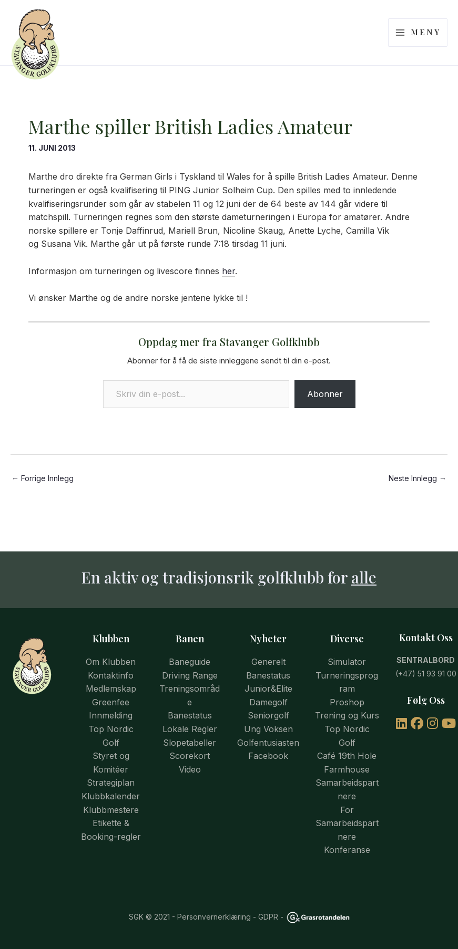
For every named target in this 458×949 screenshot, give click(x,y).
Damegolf (268, 702)
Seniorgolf (268, 715)
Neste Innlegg (417, 494)
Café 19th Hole (346, 755)
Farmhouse (347, 769)
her (228, 287)
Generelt (268, 661)
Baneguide (189, 661)
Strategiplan (111, 782)
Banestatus (190, 715)
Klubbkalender (111, 796)
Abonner (325, 410)
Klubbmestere (111, 810)
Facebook (268, 755)
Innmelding (111, 715)
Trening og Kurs (347, 715)
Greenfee (110, 702)
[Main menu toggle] (417, 41)
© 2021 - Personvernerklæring (197, 916)
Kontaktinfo (111, 675)
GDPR (268, 916)
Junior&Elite (268, 688)
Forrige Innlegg (43, 494)
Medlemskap (111, 688)
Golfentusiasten (268, 742)
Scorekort (189, 755)
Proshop (347, 702)
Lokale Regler (189, 729)
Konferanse (347, 849)
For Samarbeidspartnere (347, 823)
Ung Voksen (268, 729)
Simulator (347, 661)
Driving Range (190, 675)
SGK (136, 916)
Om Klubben (111, 661)
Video (190, 769)
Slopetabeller (189, 742)
